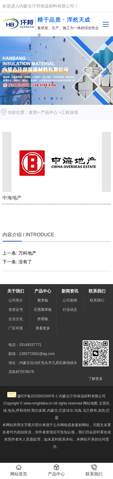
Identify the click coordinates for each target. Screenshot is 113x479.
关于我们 (15, 291)
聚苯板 (42, 300)
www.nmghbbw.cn (38, 403)
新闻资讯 (69, 291)
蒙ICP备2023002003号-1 (37, 396)
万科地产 (27, 253)
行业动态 (70, 310)
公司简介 (15, 300)
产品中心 (49, 112)
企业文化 (15, 319)
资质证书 (15, 310)
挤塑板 (42, 319)
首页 (33, 112)
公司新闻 (70, 300)
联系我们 (97, 291)
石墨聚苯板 (43, 310)
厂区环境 (15, 328)
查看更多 (43, 328)
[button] (106, 70)
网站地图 (90, 403)
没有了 (25, 261)
